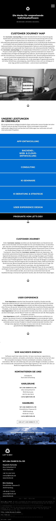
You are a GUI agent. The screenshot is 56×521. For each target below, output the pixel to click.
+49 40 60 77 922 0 (28, 414)
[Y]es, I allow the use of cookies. (11, 512)
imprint (51, 503)
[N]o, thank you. (5, 514)
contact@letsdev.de (28, 397)
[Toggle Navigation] (53, 6)
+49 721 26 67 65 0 (28, 394)
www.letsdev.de (8, 478)
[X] (54, 498)
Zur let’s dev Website (27, 422)
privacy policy (38, 503)
